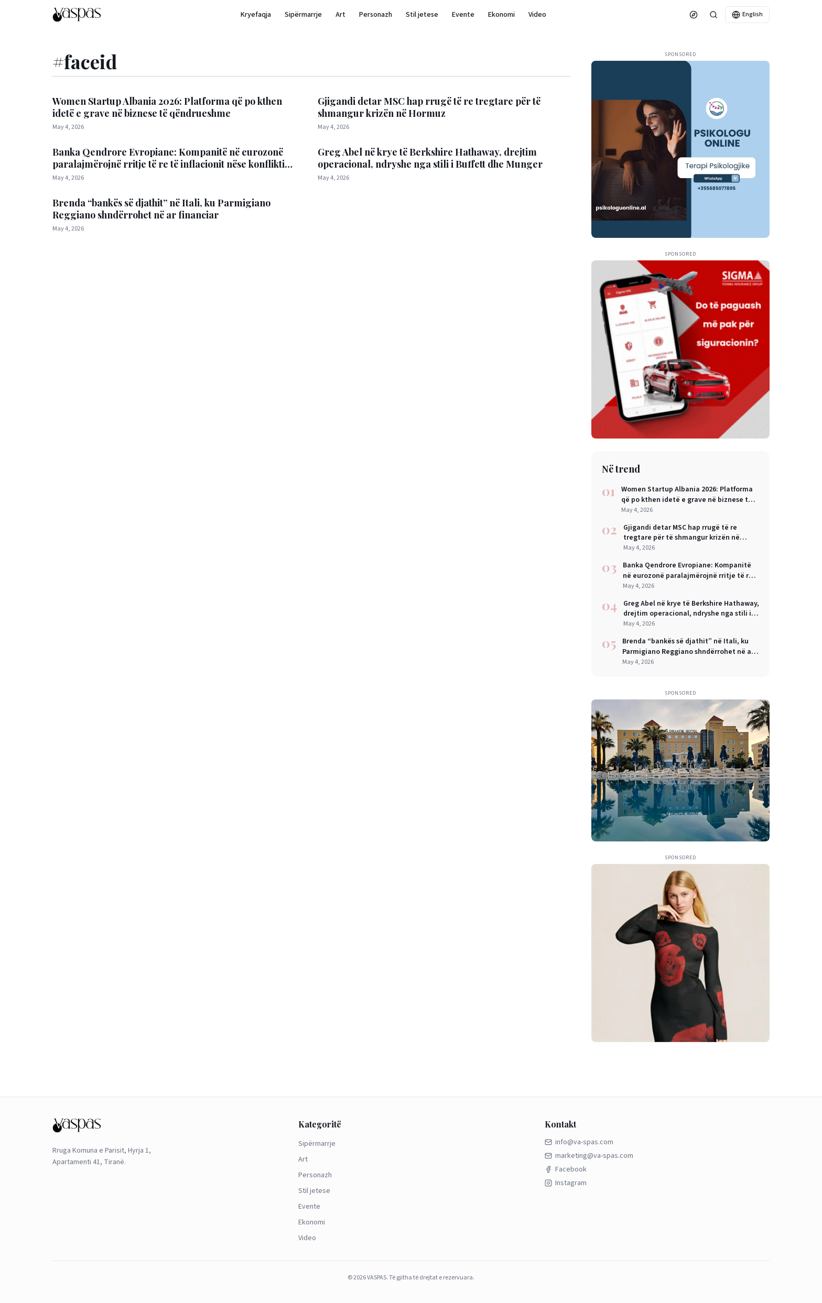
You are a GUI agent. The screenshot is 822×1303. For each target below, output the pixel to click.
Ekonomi (501, 14)
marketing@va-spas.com (589, 1156)
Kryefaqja (256, 14)
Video (537, 14)
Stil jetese (422, 14)
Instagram (566, 1183)
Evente (463, 14)
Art (340, 14)
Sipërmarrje (303, 14)
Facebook (566, 1169)
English (747, 14)
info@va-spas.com (579, 1142)
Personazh (375, 14)
